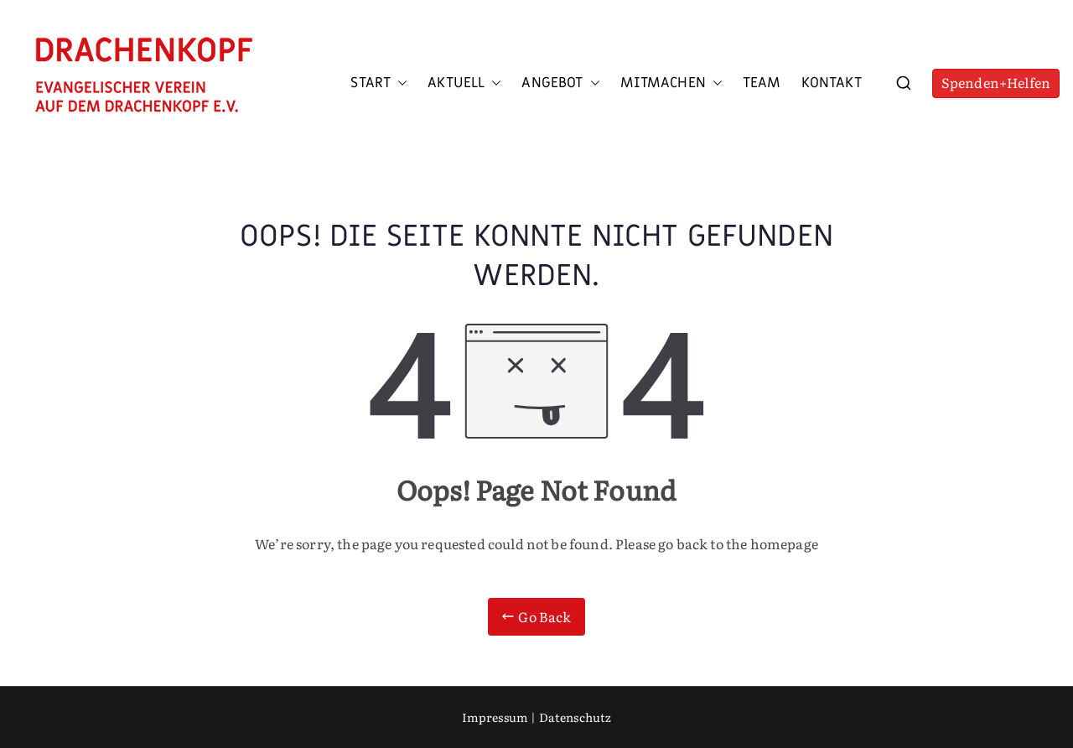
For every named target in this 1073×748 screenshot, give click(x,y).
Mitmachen (671, 83)
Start (378, 83)
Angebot (560, 83)
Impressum (495, 717)
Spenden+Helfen (995, 82)
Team (762, 83)
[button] (399, 83)
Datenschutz (575, 717)
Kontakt (831, 83)
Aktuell (464, 83)
